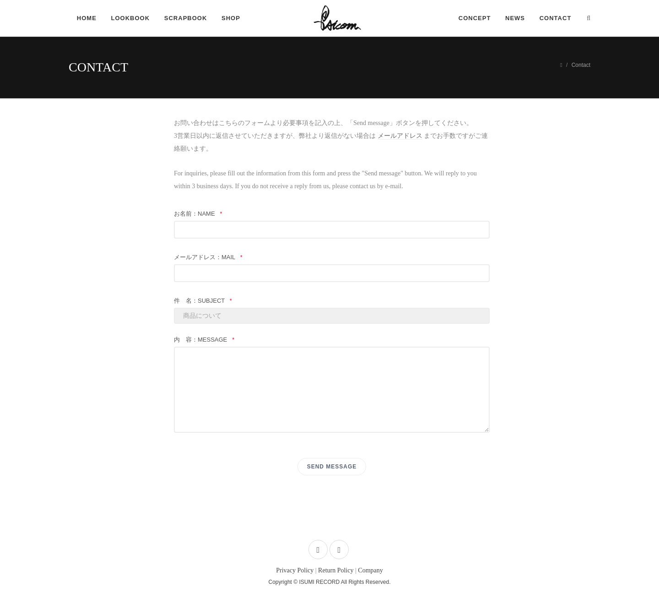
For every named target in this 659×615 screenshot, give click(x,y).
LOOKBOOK (130, 18)
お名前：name (198, 213)
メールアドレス (400, 135)
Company (370, 570)
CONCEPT (474, 18)
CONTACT (556, 18)
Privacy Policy (294, 570)
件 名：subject (203, 300)
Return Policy (335, 570)
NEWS (515, 18)
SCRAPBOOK (186, 18)
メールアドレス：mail (208, 257)
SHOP (231, 18)
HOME (87, 18)
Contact (581, 65)
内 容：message (204, 339)
